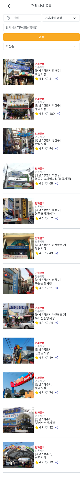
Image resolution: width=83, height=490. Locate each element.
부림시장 (57, 246)
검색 (41, 37)
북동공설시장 (57, 281)
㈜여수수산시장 (57, 421)
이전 (8, 6)
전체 (16, 18)
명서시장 (57, 107)
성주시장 (57, 456)
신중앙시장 (57, 351)
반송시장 (57, 142)
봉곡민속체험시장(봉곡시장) (57, 177)
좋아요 (46, 79)
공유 (56, 79)
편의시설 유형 (53, 18)
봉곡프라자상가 (57, 212)
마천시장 (57, 72)
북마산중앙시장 (57, 316)
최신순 (10, 46)
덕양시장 (57, 386)
